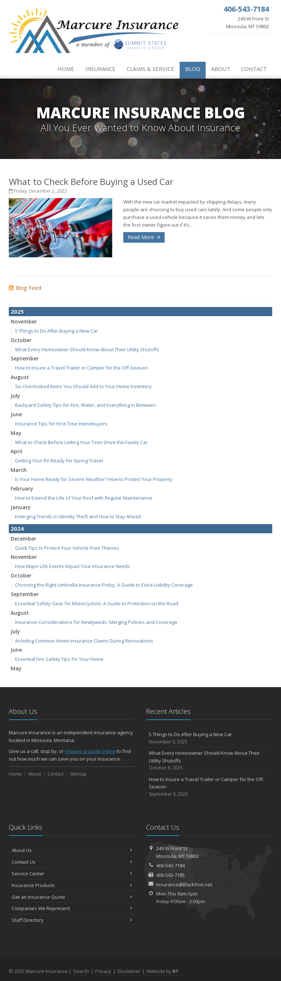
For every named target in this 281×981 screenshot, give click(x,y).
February (22, 488)
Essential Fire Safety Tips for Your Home (59, 659)
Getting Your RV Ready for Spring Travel (59, 460)
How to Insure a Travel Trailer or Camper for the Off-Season (81, 367)
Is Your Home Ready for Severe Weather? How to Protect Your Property (93, 479)
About (220, 68)
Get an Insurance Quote (72, 897)
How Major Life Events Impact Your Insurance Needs (72, 566)
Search (81, 971)
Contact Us (72, 862)
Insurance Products (72, 885)
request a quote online (90, 751)
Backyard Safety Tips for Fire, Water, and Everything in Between (85, 405)
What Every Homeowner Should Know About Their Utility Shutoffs (87, 349)
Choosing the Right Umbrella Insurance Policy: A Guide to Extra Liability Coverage (104, 585)
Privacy (103, 971)
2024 (17, 528)
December (23, 538)
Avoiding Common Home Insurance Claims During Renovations (84, 640)
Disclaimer (128, 971)
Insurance (100, 68)
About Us (72, 850)
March (19, 469)
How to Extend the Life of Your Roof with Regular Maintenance (83, 498)
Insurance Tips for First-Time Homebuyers (61, 423)
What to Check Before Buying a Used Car (91, 181)
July (15, 395)
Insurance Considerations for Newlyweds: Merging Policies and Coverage (96, 622)
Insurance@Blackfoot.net (184, 884)
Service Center (72, 873)
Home (65, 68)
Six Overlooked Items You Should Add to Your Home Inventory (83, 386)
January (21, 507)
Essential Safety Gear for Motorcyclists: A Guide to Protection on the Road (96, 603)
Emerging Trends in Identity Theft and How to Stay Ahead (78, 516)
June (16, 414)
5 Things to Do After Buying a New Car (56, 330)
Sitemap (78, 774)
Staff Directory (72, 920)
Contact (254, 68)
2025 (17, 311)
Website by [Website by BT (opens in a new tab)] (163, 971)
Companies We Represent (72, 908)
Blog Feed (25, 287)
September (25, 358)
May (16, 432)
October (21, 340)
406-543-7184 (170, 865)
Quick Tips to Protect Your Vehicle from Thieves (67, 548)
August (20, 377)
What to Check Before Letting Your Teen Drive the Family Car (81, 442)
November (24, 321)
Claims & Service (150, 68)
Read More (144, 237)
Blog (192, 68)
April (16, 451)
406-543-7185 (170, 875)
